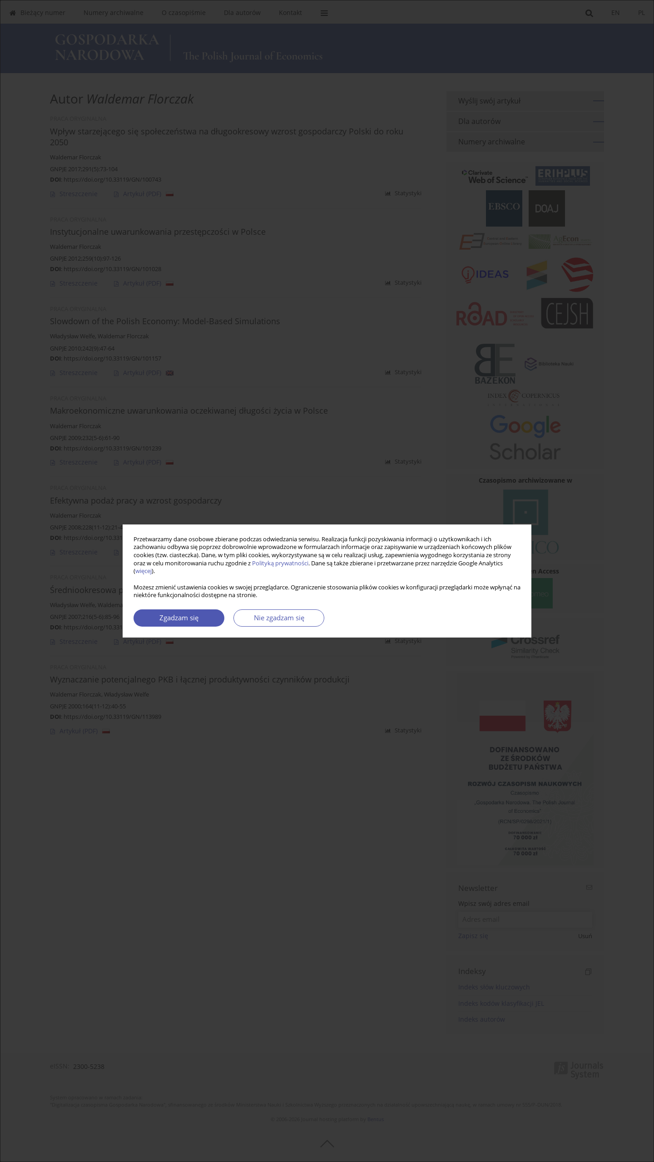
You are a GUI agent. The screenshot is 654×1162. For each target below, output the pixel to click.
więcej (143, 571)
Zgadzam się (178, 618)
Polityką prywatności (280, 563)
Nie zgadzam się (279, 618)
